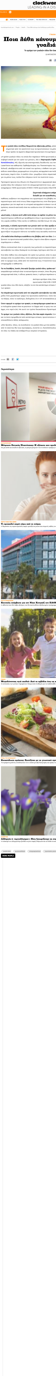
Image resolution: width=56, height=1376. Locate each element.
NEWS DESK (13, 20)
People (18, 27)
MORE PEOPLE (8, 895)
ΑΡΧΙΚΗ (7, 20)
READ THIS (22, 20)
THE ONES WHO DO (41, 20)
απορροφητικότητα (35, 891)
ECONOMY (31, 20)
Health (23, 27)
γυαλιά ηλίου (7, 891)
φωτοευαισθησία (20, 891)
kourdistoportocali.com (7, 27)
